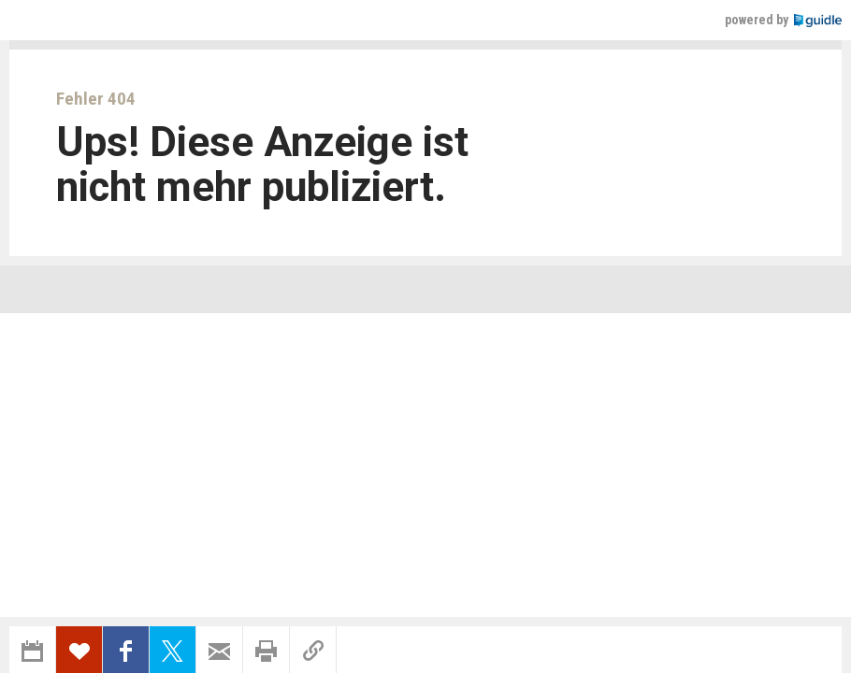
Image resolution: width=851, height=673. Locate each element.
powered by (783, 19)
